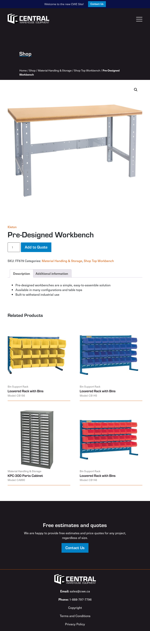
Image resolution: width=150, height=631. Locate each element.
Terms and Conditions (75, 615)
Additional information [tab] (52, 273)
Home (23, 70)
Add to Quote (36, 247)
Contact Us (97, 4)
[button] (135, 89)
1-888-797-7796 (75, 599)
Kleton (12, 226)
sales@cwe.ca (75, 591)
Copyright (75, 607)
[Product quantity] (14, 247)
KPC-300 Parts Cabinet (25, 475)
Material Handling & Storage (55, 70)
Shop (32, 70)
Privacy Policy (75, 624)
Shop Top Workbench (87, 70)
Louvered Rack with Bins (26, 391)
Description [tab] (21, 273)
